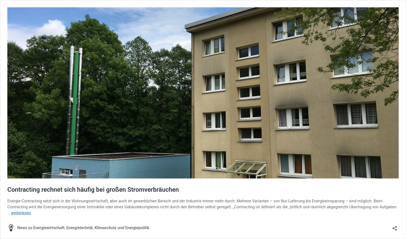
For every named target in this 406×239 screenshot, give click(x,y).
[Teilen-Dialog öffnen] (395, 226)
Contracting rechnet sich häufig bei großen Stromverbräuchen (93, 189)
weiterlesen (21, 213)
